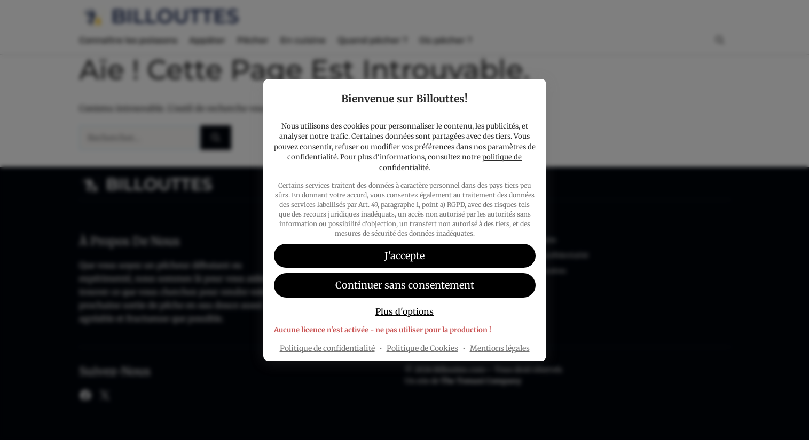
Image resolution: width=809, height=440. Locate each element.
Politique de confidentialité (327, 348)
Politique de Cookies (422, 348)
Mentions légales (500, 348)
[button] (405, 285)
